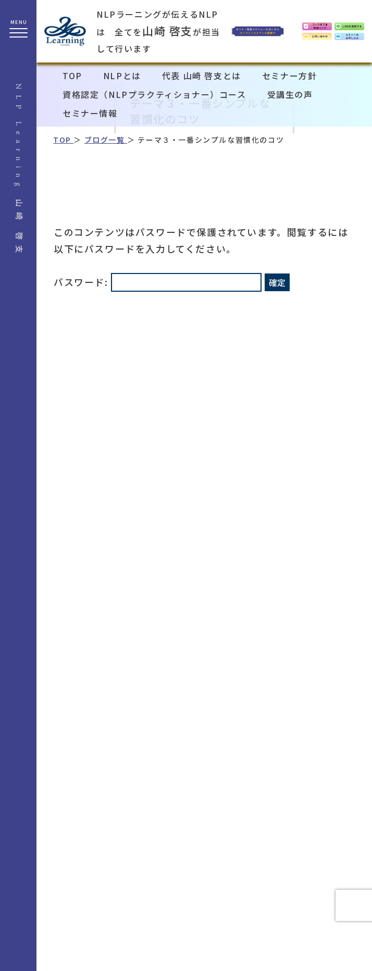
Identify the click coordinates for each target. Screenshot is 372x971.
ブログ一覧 (106, 139)
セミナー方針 (289, 75)
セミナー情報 (90, 113)
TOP (72, 75)
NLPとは (122, 75)
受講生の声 (290, 94)
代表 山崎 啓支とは (201, 75)
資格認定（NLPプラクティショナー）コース (154, 94)
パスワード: (158, 282)
